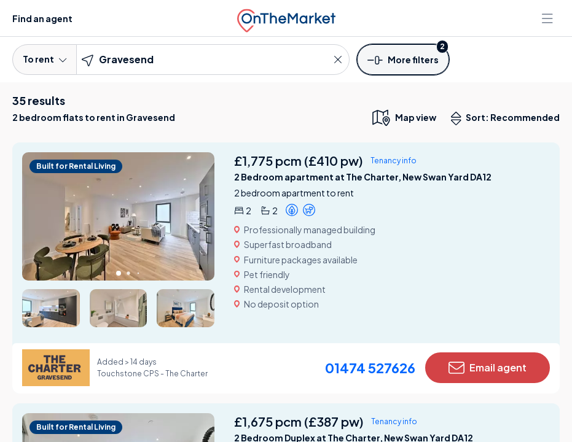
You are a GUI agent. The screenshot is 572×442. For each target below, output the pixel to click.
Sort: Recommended (508, 118)
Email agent (488, 368)
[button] (403, 59)
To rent (44, 58)
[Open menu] (549, 18)
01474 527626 (370, 367)
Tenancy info (393, 160)
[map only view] (403, 117)
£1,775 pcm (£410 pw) (298, 160)
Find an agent (42, 18)
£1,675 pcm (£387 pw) (299, 421)
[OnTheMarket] (286, 18)
